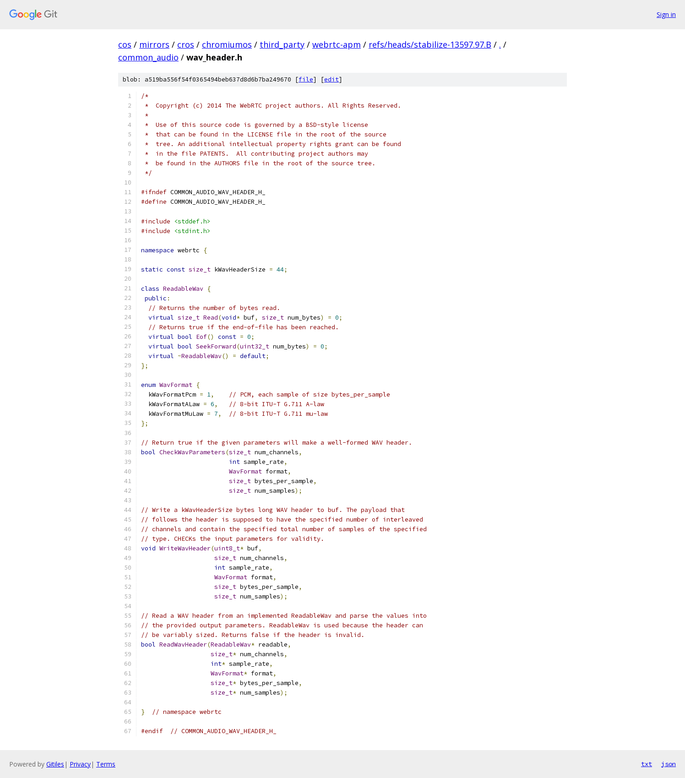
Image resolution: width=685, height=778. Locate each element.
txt (646, 764)
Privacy (80, 764)
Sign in (666, 14)
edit (331, 79)
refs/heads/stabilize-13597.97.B (430, 44)
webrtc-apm (336, 44)
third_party (282, 44)
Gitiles (55, 764)
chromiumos (227, 44)
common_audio (148, 57)
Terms (105, 764)
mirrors (154, 44)
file (306, 79)
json (668, 764)
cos (124, 44)
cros (185, 44)
